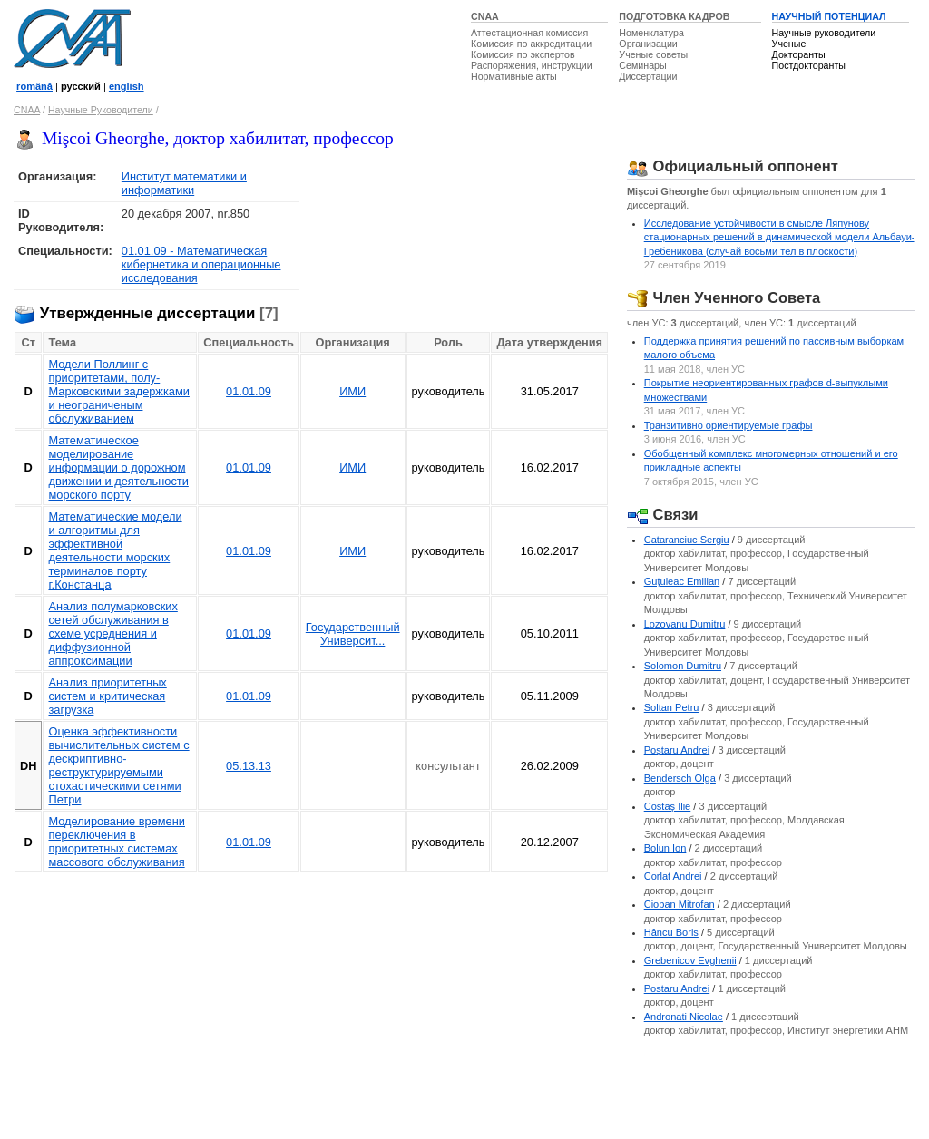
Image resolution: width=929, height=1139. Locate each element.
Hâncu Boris (671, 932)
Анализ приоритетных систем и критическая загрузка (107, 696)
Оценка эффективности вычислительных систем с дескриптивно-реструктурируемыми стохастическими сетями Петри (118, 765)
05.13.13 (248, 766)
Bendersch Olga (680, 778)
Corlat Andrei (673, 876)
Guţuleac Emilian (682, 581)
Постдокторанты (809, 65)
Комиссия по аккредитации (531, 43)
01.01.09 (248, 391)
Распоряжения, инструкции (531, 65)
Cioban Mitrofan (679, 904)
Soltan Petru (671, 707)
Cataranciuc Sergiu (686, 539)
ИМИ (352, 391)
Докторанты (799, 54)
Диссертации (648, 76)
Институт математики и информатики (184, 183)
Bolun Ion (665, 847)
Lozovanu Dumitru (685, 623)
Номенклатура (651, 32)
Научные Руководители (100, 109)
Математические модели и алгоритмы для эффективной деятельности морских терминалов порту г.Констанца (114, 550)
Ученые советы (653, 54)
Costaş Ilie (667, 806)
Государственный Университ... (353, 633)
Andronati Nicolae (683, 1016)
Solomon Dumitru (682, 665)
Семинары (642, 65)
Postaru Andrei (676, 988)
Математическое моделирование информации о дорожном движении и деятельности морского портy (118, 467)
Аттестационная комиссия (529, 32)
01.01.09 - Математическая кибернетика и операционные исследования (201, 264)
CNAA (485, 16)
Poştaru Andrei (676, 750)
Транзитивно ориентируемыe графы (728, 425)
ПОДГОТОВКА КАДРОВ (674, 16)
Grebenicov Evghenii (690, 960)
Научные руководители (824, 32)
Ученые (789, 43)
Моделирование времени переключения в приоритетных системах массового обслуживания (116, 841)
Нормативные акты (514, 76)
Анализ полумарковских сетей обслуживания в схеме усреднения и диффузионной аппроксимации (112, 633)
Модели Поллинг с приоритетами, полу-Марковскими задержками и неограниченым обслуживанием (118, 391)
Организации (648, 43)
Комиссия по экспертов (523, 54)
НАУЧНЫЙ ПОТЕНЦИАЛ (829, 16)
